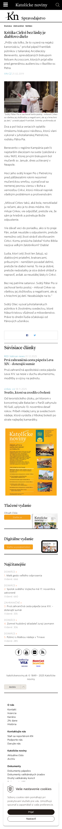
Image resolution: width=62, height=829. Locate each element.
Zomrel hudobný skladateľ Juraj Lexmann (30, 623)
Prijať (31, 812)
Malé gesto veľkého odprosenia (24, 575)
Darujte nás (14, 743)
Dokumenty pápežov (19, 771)
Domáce (9, 571)
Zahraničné (12, 602)
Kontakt (11, 709)
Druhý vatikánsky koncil (21, 778)
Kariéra (11, 717)
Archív (12, 687)
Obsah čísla (10, 513)
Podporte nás (14, 739)
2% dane (12, 720)
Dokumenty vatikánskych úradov (26, 774)
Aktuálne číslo (15, 755)
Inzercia (11, 713)
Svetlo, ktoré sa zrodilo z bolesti (27, 392)
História (11, 724)
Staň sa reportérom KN (20, 736)
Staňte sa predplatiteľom (17, 518)
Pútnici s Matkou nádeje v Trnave (26, 637)
